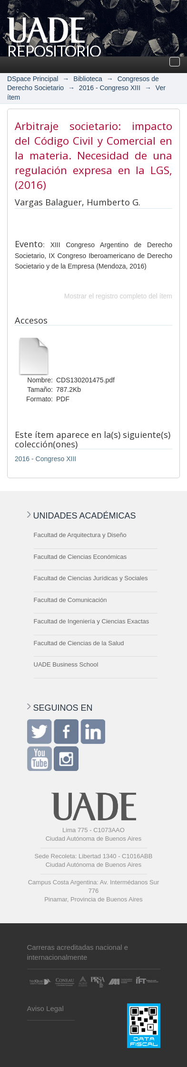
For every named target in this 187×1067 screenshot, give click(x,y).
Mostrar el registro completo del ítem (118, 296)
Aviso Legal (45, 1008)
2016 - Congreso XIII (109, 88)
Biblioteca (87, 79)
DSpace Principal (32, 79)
